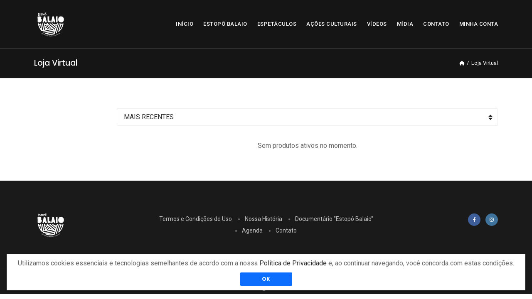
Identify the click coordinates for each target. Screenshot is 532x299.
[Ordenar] (307, 117)
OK (266, 281)
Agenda (252, 230)
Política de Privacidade (293, 266)
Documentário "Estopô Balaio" (334, 219)
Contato (286, 230)
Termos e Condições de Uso (195, 219)
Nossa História (263, 219)
